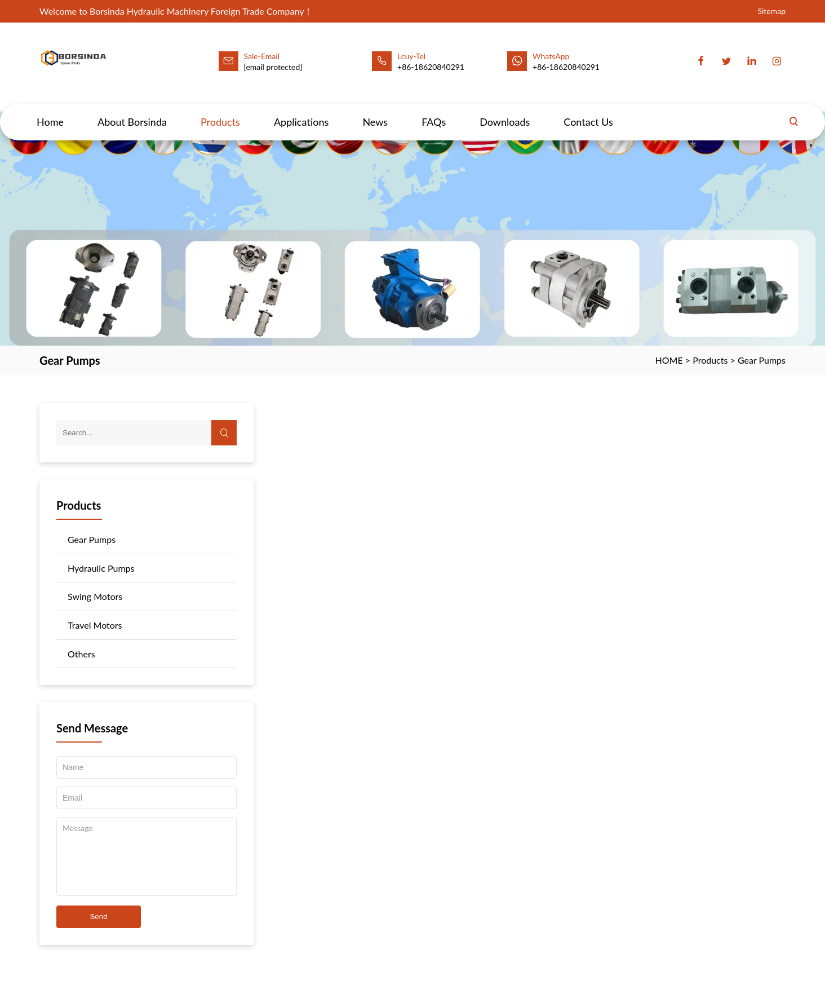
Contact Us (588, 111)
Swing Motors (95, 596)
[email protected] (273, 67)
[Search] (793, 111)
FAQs (434, 111)
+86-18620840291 (566, 67)
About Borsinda (132, 111)
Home (50, 111)
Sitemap (771, 11)
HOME (669, 360)
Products (220, 111)
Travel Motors (95, 625)
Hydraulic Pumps (101, 568)
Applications (301, 111)
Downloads (505, 111)
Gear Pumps (762, 360)
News (375, 111)
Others (81, 653)
